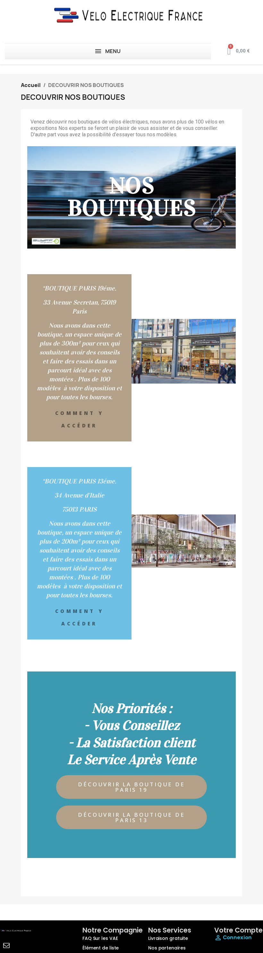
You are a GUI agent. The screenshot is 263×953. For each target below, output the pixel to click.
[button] (131, 787)
